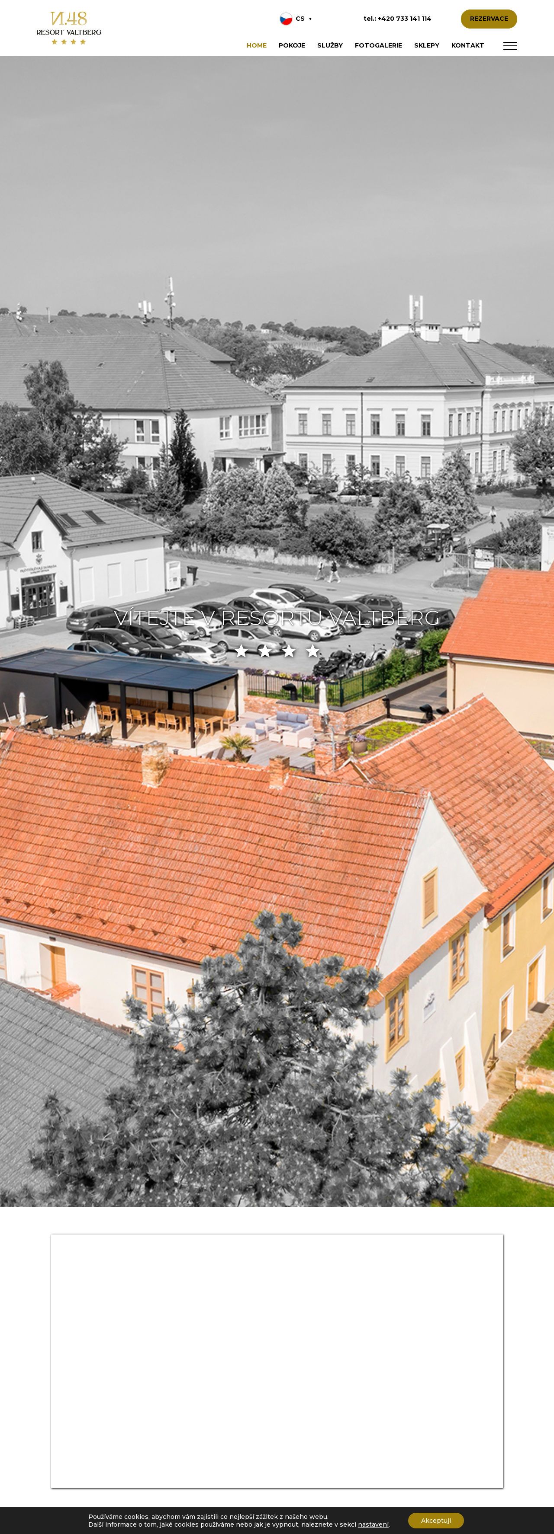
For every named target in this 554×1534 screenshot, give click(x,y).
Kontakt (467, 45)
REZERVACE (489, 18)
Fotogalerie (378, 45)
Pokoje (292, 45)
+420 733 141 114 (405, 18)
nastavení (373, 1524)
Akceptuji (436, 1520)
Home (257, 45)
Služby (330, 45)
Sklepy (426, 45)
